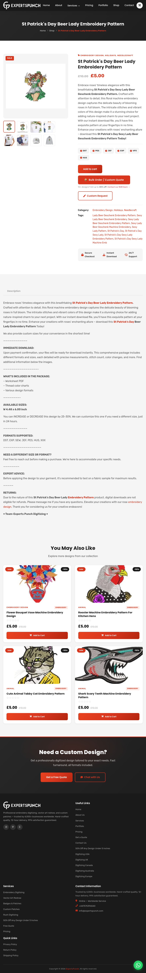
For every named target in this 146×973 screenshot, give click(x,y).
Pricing (88, 6)
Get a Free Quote (56, 777)
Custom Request (95, 196)
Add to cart (90, 169)
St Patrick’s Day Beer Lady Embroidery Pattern (102, 302)
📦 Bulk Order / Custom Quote (104, 180)
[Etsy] (20, 827)
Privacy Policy (10, 944)
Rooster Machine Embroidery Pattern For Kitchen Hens (105, 614)
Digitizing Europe (84, 876)
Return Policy (10, 950)
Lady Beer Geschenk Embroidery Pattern (114, 215)
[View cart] (140, 6)
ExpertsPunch (72, 969)
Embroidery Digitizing (13, 892)
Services (74, 4)
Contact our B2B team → (119, 187)
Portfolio (102, 6)
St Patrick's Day (115, 231)
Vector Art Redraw (12, 898)
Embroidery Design (92, 55)
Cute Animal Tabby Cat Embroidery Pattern (36, 694)
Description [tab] (13, 291)
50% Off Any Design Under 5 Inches (93, 848)
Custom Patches (11, 909)
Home (46, 6)
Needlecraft (125, 55)
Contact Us (81, 843)
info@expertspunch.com (91, 911)
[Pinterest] (13, 827)
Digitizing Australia (85, 871)
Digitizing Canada (84, 865)
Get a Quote (81, 837)
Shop (116, 6)
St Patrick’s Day (123, 321)
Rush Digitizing (10, 915)
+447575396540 (87, 906)
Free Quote (8, 926)
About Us (80, 815)
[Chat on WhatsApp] (138, 965)
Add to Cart (37, 635)
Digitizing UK (82, 859)
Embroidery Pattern (81, 497)
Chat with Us (90, 777)
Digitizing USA (83, 854)
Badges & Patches (12, 903)
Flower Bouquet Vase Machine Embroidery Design (35, 614)
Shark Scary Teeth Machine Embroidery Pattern (104, 695)
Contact (129, 6)
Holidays (110, 55)
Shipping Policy (10, 955)
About (59, 6)
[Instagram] (6, 827)
